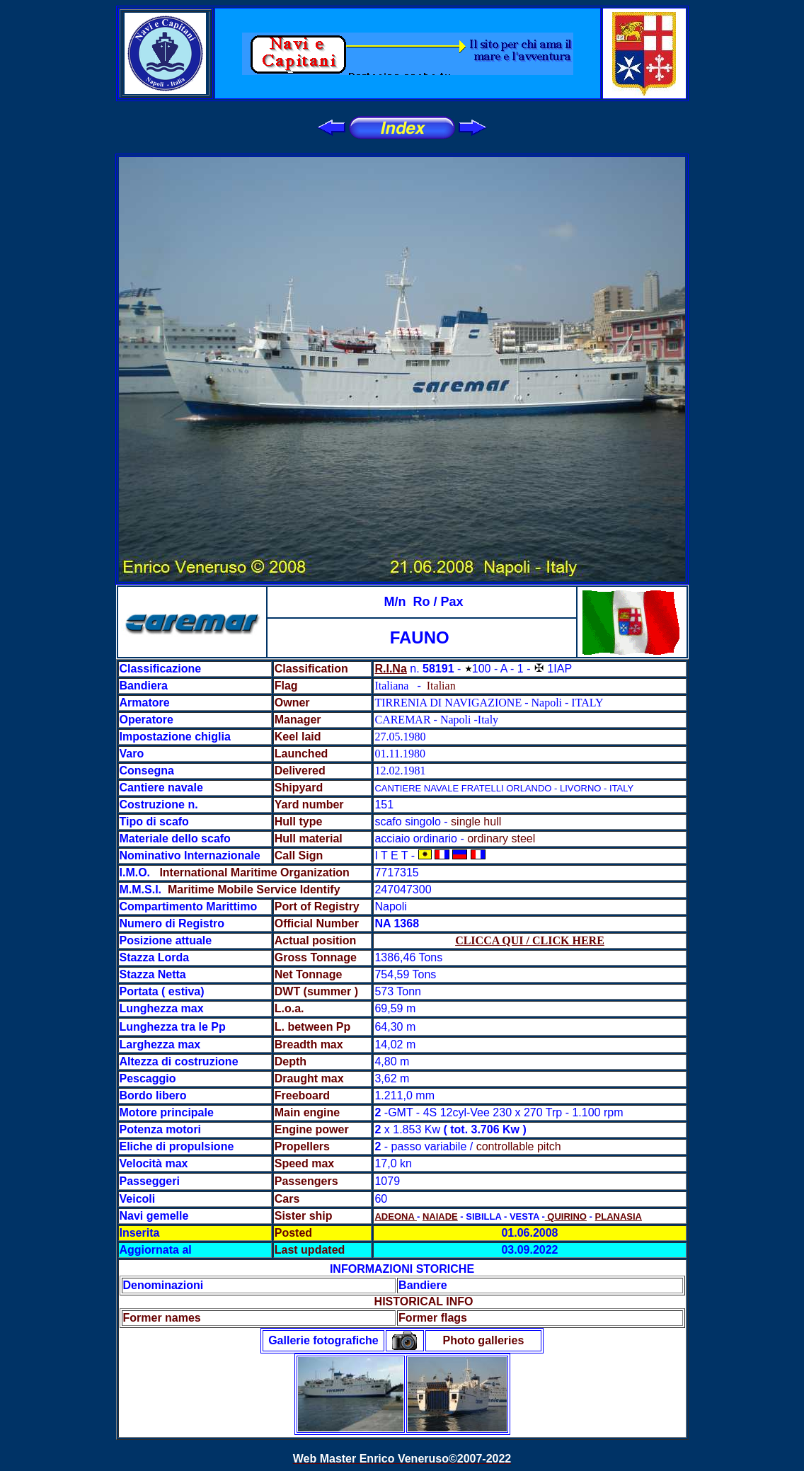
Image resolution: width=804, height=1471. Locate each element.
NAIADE (440, 1216)
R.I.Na (390, 669)
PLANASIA (618, 1216)
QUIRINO (566, 1216)
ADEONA (395, 1216)
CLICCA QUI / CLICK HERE (529, 940)
